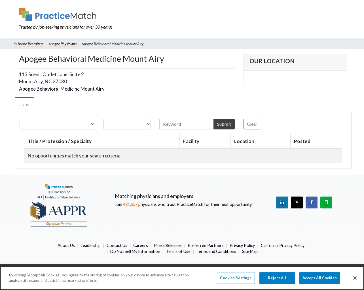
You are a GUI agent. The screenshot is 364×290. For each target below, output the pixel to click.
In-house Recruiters (28, 44)
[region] (182, 278)
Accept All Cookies (319, 278)
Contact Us (117, 245)
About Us (66, 245)
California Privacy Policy (282, 245)
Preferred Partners (206, 245)
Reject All (277, 278)
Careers (140, 245)
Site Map (250, 251)
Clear (252, 124)
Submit (224, 124)
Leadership (91, 245)
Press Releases (168, 245)
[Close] (355, 278)
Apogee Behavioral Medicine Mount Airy (62, 89)
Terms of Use (178, 251)
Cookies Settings (235, 278)
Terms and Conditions (216, 251)
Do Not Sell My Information (135, 251)
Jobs (24, 104)
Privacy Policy (242, 245)
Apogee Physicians (62, 44)
